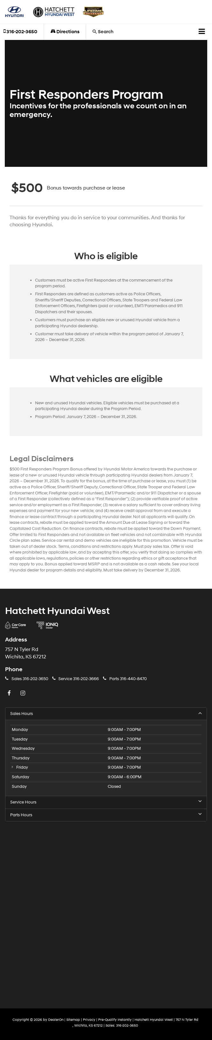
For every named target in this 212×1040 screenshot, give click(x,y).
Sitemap (73, 1020)
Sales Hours (106, 713)
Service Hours (106, 802)
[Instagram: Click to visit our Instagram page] (23, 693)
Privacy (89, 1020)
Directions (64, 32)
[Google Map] (106, 910)
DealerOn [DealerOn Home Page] (55, 1020)
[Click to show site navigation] (202, 32)
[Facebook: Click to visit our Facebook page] (10, 693)
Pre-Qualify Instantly (115, 1020)
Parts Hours (106, 815)
